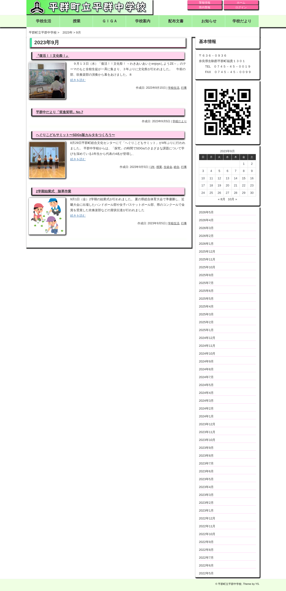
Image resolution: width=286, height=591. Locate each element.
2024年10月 (207, 353)
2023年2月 (206, 502)
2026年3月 (206, 228)
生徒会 (168, 167)
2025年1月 (206, 330)
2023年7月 (206, 463)
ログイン (241, 7)
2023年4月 (206, 487)
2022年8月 (206, 550)
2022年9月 (206, 542)
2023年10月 (207, 440)
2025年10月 (207, 267)
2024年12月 (207, 338)
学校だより (241, 21)
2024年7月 (206, 377)
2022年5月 (206, 573)
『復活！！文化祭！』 (52, 56)
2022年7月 (206, 557)
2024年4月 (206, 393)
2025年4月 (206, 306)
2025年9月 (206, 275)
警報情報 (204, 2)
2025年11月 (207, 259)
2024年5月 (206, 385)
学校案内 (142, 21)
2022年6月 (206, 565)
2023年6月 (206, 471)
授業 (76, 21)
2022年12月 (207, 518)
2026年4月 (206, 220)
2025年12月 (207, 251)
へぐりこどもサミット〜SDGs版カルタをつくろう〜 (75, 135)
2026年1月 (206, 243)
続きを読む (78, 80)
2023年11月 (207, 432)
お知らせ (209, 21)
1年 (152, 167)
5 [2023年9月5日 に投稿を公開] (219, 171)
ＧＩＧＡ (109, 21)
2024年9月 (206, 361)
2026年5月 (206, 212)
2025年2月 (206, 322)
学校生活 (43, 21)
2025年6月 (206, 291)
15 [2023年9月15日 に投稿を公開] (243, 178)
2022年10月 (207, 534)
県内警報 (204, 7)
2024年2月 (206, 408)
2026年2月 (206, 236)
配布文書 (175, 21)
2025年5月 (206, 298)
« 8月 (221, 199)
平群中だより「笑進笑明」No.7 (59, 112)
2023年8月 (206, 455)
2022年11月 (207, 526)
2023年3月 (206, 495)
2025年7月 (206, 283)
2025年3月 (206, 314)
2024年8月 (206, 369)
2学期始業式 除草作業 (53, 191)
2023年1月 (206, 510)
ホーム (241, 2)
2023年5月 (206, 479)
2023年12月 (207, 424)
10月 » (232, 199)
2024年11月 (207, 345)
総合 (176, 167)
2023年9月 (206, 447)
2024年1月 (206, 416)
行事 (184, 87)
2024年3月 (206, 400)
